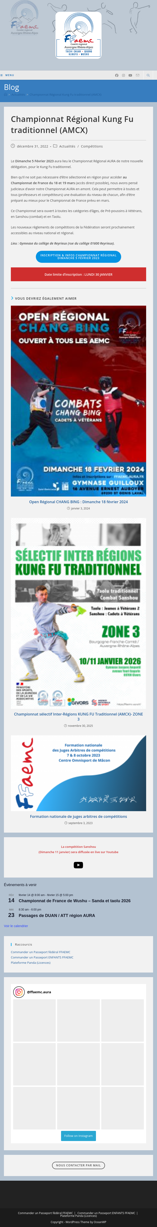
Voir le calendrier (16, 926)
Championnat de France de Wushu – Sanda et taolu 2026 (75, 901)
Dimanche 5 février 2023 (78, 256)
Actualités (67, 146)
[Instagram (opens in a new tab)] (123, 75)
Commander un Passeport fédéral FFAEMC (40, 952)
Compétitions (92, 146)
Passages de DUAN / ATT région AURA (57, 915)
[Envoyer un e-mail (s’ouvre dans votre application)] (137, 75)
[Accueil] (5, 94)
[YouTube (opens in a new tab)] (130, 75)
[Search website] (148, 75)
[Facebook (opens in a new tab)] (116, 75)
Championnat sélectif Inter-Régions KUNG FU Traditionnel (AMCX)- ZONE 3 (78, 717)
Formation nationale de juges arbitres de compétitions (78, 816)
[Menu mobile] (7, 75)
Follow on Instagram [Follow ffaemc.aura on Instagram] (78, 1136)
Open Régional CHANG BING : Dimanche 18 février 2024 (78, 501)
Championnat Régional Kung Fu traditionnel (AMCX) (66, 94)
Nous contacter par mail (78, 1165)
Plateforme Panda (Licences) (30, 963)
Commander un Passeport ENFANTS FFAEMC (42, 957)
